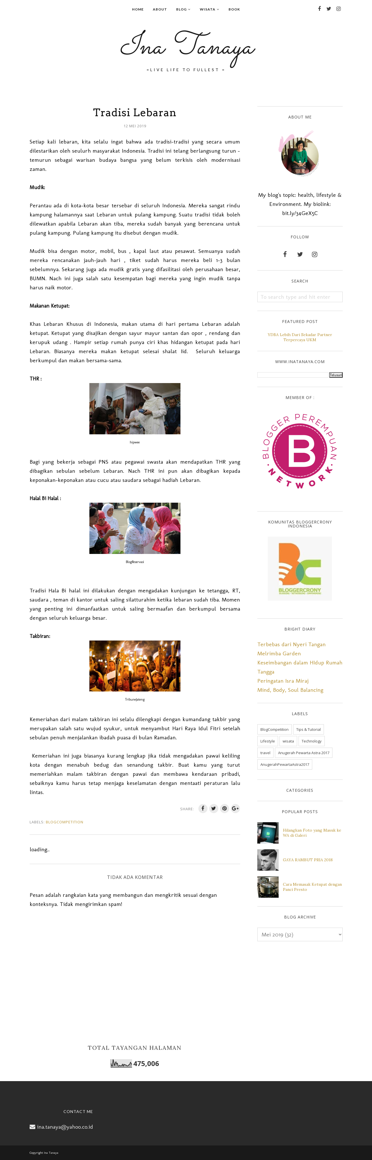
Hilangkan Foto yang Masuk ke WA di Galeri (312, 833)
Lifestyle (267, 741)
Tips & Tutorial (308, 729)
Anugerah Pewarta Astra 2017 (303, 752)
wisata (288, 741)
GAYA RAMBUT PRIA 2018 (308, 859)
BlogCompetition (64, 822)
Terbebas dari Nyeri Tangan (291, 644)
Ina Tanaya (186, 47)
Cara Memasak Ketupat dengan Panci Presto (312, 887)
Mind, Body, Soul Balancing (290, 689)
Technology (312, 741)
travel (265, 752)
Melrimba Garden (279, 653)
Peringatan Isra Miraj (283, 680)
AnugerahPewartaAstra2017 (284, 764)
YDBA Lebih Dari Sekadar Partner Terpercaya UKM (300, 337)
